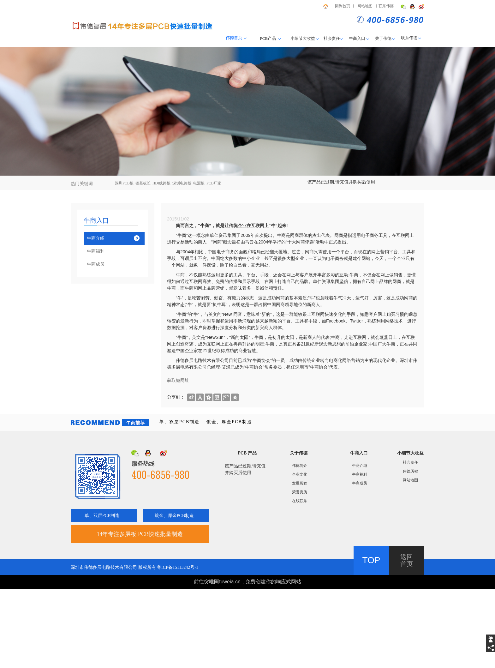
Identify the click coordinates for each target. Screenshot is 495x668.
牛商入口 (359, 38)
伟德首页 (234, 37)
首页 (406, 563)
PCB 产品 (247, 453)
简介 (303, 465)
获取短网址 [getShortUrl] (178, 380)
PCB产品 (268, 38)
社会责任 (333, 38)
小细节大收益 (410, 453)
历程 (414, 471)
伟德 (413, 37)
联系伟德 (386, 6)
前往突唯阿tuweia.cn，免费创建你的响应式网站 (247, 581)
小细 (294, 38)
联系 (405, 37)
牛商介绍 (95, 238)
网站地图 (365, 6)
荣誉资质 (299, 492)
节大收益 (307, 38)
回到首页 (342, 6)
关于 (294, 453)
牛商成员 (95, 264)
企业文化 (299, 474)
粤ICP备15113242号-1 (177, 567)
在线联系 (299, 501)
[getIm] (490, 639)
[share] (490, 647)
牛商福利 (95, 251)
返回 (406, 556)
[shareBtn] (191, 396)
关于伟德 (383, 38)
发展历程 (299, 483)
